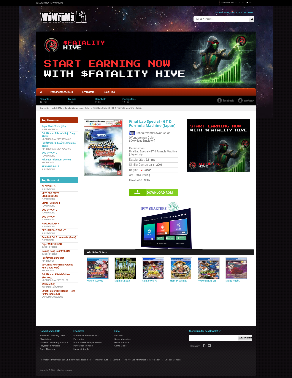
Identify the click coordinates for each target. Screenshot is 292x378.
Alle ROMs (57, 106)
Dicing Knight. (233, 279)
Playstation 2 (48, 154)
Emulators (89, 90)
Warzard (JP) (48, 282)
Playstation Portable (50, 344)
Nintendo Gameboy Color (55, 279)
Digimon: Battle (122, 279)
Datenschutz (101, 358)
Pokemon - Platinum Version (56, 158)
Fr (236, 2)
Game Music (120, 344)
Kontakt (116, 358)
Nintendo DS (48, 161)
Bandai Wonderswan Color (77, 106)
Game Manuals (121, 340)
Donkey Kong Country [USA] (56, 249)
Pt (243, 2)
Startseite (44, 106)
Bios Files (109, 90)
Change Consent (173, 358)
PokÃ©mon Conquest (53, 256)
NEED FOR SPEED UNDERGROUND (50, 193)
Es (240, 2)
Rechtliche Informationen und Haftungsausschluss (65, 358)
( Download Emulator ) (142, 139)
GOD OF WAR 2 (49, 151)
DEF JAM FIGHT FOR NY (54, 229)
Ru (251, 2)
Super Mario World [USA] (54, 125)
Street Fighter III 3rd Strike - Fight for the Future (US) (58, 291)
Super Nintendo (50, 128)
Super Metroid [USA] (52, 242)
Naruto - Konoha (95, 279)
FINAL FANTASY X (50, 222)
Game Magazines (122, 337)
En (232, 2)
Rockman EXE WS (207, 279)
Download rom (160, 191)
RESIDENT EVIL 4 (50, 165)
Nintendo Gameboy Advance (56, 138)
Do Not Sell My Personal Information (142, 358)
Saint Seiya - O (149, 279)
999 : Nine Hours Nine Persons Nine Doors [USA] (57, 264)
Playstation (48, 239)
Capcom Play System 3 (52, 286)
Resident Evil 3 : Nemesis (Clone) (59, 236)
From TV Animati (178, 279)
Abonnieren (245, 336)
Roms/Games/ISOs (62, 90)
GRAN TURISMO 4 (51, 201)
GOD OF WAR (48, 215)
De (247, 2)
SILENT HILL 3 (48, 185)
